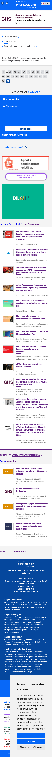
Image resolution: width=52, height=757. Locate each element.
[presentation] (19, 115)
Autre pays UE (36, 629)
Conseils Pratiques (26, 583)
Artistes (30, 654)
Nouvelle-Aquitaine (12, 624)
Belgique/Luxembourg (14, 629)
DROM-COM (34, 627)
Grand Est (40, 619)
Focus (8, 461)
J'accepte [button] (31, 736)
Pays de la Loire (37, 624)
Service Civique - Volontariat (33, 607)
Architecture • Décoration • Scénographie (24, 652)
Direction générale (12, 664)
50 (3, 81)
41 (8, 76)
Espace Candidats (26, 586)
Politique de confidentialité (26, 591)
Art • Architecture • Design (15, 639)
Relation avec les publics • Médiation (27, 669)
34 (24, 72)
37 (38, 72)
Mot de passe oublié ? (15, 147)
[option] (26, 504)
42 (13, 76)
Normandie (37, 622)
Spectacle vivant (27, 644)
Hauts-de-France (12, 622)
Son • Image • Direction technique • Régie (25, 670)
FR (44, 3)
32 (15, 72)
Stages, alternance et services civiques (20, 46)
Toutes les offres (11, 36)
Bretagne (8, 619)
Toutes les (21, 455)
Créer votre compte (14, 135)
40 (3, 76)
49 (45, 76)
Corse (33, 619)
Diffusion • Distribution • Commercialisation (30, 661)
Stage (7, 610)
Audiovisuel (31, 639)
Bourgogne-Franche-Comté (35, 617)
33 (19, 72)
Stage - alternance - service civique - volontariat (26, 581)
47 (36, 76)
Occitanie (25, 624)
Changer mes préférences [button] (31, 747)
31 (10, 72)
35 (28, 72)
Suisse (27, 629)
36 (33, 72)
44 (22, 76)
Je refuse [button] (31, 741)
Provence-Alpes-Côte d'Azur (16, 627)
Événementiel (30, 642)
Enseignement (26, 664)
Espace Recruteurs (26, 588)
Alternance (15, 610)
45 (26, 76)
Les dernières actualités (19, 224)
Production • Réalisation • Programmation (23, 665)
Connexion (25, 129)
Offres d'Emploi (26, 578)
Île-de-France (26, 622)
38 (42, 72)
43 (17, 76)
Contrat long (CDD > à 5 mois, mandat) (25, 602)
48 (40, 76)
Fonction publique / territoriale (29, 605)
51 (8, 81)
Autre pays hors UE (13, 632)
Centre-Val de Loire (21, 619)
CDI (6, 602)
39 (47, 72)
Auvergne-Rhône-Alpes (13, 617)
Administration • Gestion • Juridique (18, 651)
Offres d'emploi (11, 41)
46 (31, 76)
